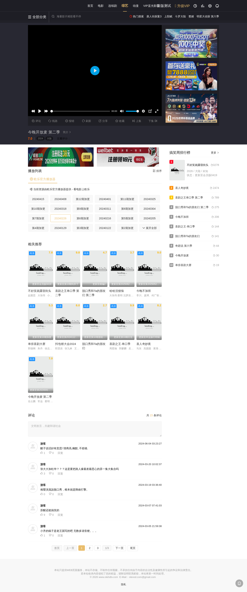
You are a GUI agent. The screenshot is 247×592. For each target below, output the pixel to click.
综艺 (125, 6)
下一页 (119, 548)
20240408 (60, 199)
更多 (215, 152)
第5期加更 (127, 218)
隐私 (123, 584)
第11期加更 (127, 199)
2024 (40, 138)
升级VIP (182, 6)
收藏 (119, 120)
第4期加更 (38, 228)
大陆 (49, 138)
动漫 (136, 5)
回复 (60, 452)
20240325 (150, 199)
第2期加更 (127, 228)
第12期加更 (83, 199)
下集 (153, 120)
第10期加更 (38, 208)
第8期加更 (127, 208)
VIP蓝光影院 (151, 5)
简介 (67, 132)
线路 (53, 120)
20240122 (105, 228)
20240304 (150, 208)
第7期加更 (38, 218)
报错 (69, 120)
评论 (36, 120)
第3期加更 (83, 228)
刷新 (86, 120)
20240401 (105, 199)
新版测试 (164, 6)
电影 (101, 5)
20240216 (105, 218)
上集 (136, 120)
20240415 (38, 199)
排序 (157, 170)
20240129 (60, 228)
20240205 (150, 218)
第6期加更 (83, 218)
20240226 (60, 218)
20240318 (60, 208)
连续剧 (112, 5)
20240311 (105, 208)
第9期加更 (83, 208)
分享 (103, 120)
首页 (90, 5)
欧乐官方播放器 (42, 179)
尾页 (132, 548)
